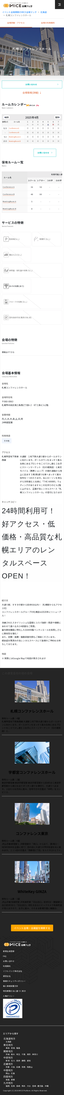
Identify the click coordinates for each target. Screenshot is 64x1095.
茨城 (7, 1054)
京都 (7, 1067)
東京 (29, 1054)
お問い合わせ (8, 961)
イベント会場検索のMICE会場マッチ (19, 12)
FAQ (4, 956)
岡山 (7, 1073)
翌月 (57, 117)
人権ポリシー (8, 996)
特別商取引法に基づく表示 (14, 991)
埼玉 (18, 1054)
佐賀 (13, 1086)
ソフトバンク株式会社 (12, 971)
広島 (13, 1073)
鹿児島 (40, 1086)
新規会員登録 (8, 951)
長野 (18, 1060)
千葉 (23, 1054)
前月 (7, 117)
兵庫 (18, 1067)
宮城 (13, 1048)
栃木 (13, 1054)
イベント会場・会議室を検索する (32, 928)
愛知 (29, 1060)
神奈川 (35, 1054)
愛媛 (13, 1079)
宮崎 (34, 1086)
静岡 (23, 1060)
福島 (18, 1048)
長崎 (18, 1086)
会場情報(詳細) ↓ (32, 92)
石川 (13, 1060)
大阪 (13, 1067)
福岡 (7, 1086)
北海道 (43, 12)
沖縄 (46, 1086)
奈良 (23, 1067)
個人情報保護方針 (10, 986)
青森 (7, 1048)
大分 (29, 1086)
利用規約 (7, 966)
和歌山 (30, 1067)
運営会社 (7, 976)
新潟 (7, 1060)
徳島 (7, 1079)
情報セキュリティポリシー (14, 981)
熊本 (23, 1086)
